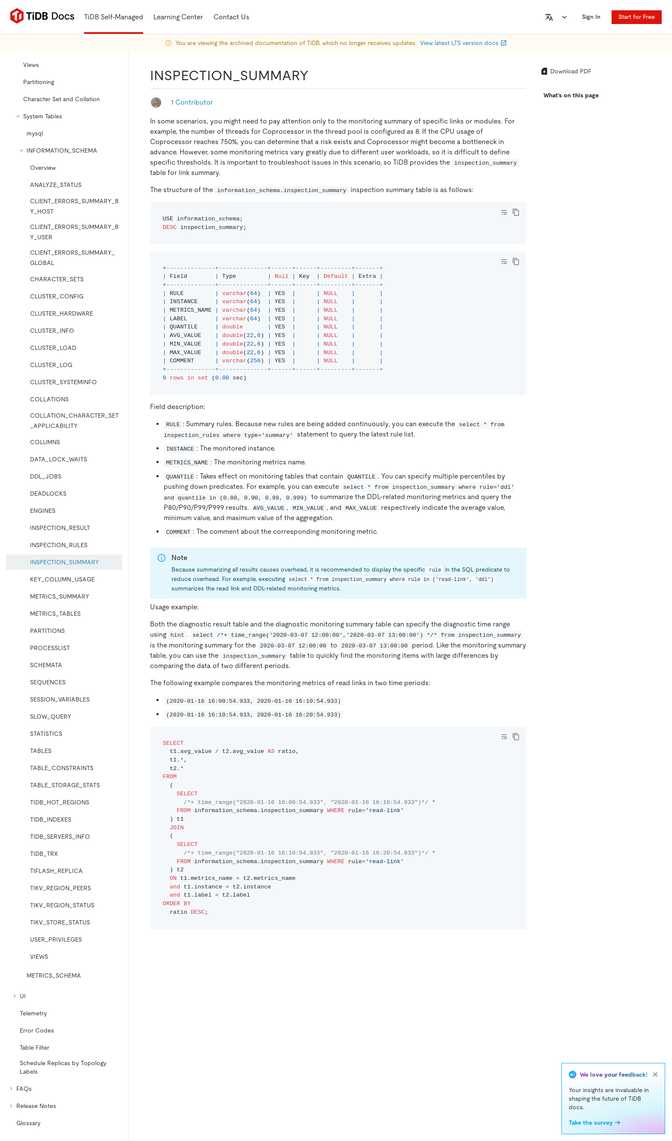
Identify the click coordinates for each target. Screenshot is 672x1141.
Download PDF (565, 71)
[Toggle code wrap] (504, 212)
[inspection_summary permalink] (315, 75)
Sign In (591, 16)
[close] (655, 1075)
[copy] (516, 212)
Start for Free (636, 16)
